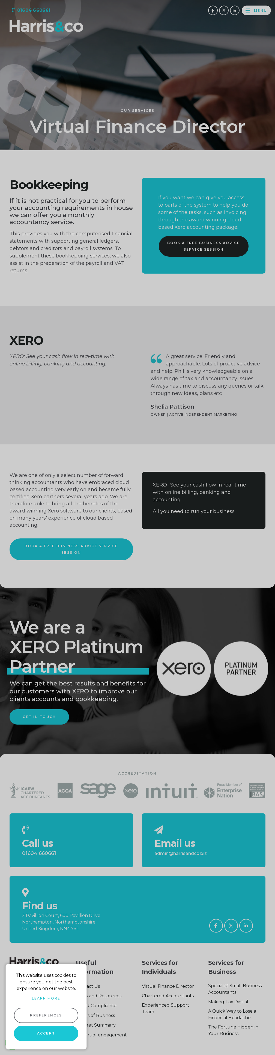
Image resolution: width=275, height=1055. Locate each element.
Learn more (46, 998)
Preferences (46, 1015)
